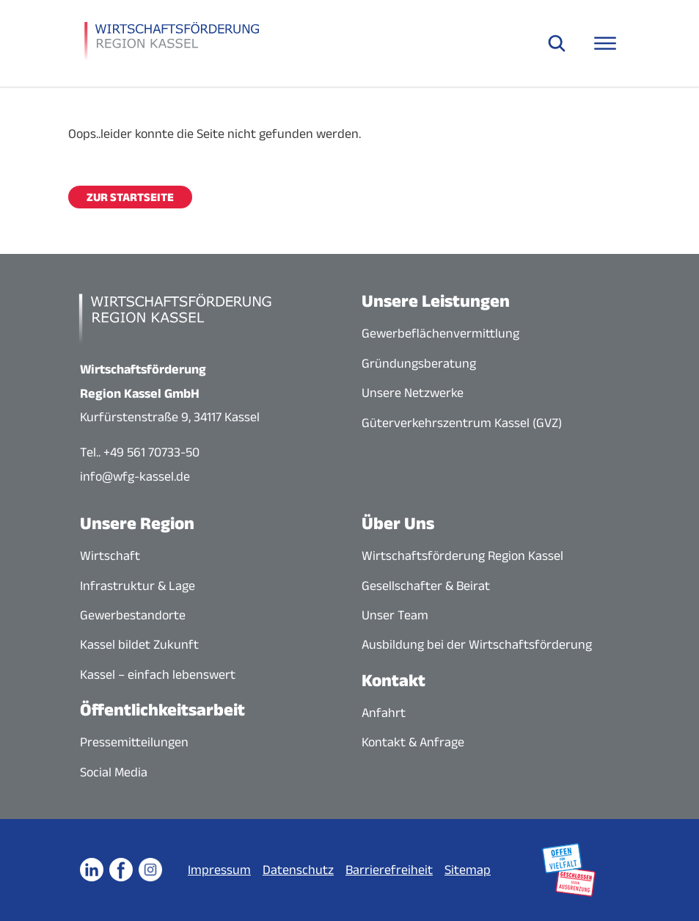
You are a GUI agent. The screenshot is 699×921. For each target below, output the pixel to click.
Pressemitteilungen (134, 742)
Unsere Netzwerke (413, 392)
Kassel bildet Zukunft (139, 644)
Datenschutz (298, 869)
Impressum (219, 869)
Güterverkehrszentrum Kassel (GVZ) (462, 422)
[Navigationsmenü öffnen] (605, 43)
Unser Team (395, 615)
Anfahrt (384, 712)
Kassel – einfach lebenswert (157, 674)
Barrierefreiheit (389, 869)
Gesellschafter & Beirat (426, 585)
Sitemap (467, 869)
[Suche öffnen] (556, 43)
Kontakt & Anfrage (413, 742)
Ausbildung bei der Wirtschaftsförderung (477, 644)
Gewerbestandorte (133, 615)
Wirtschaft (110, 555)
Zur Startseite (130, 197)
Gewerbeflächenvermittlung (440, 333)
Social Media (113, 772)
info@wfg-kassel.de (135, 476)
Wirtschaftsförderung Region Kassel (462, 555)
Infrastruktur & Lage (137, 585)
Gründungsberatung (419, 363)
